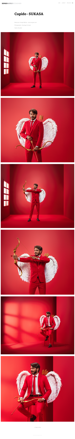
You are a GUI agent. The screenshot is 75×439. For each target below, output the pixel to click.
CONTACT (63, 2)
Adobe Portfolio (39, 435)
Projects (69, 2)
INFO (59, 2)
